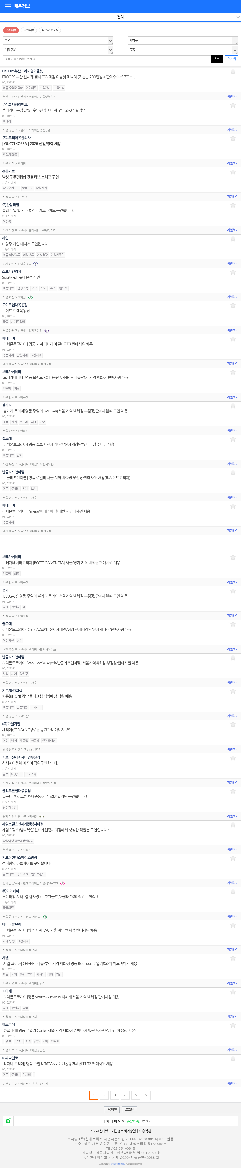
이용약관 (145, 1131)
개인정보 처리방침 (124, 1131)
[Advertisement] (120, 544)
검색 (217, 58)
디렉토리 (8, 6)
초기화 (231, 59)
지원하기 (232, 96)
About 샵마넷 (99, 1131)
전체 (120, 17)
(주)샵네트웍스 (117, 1163)
